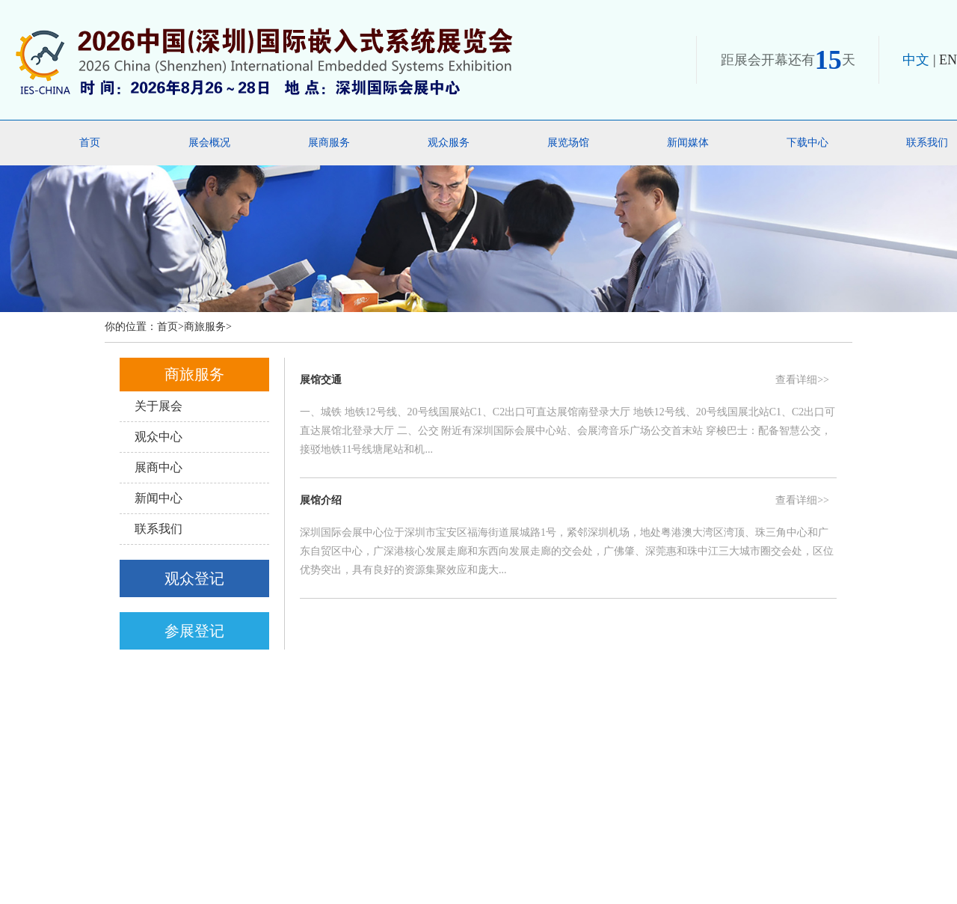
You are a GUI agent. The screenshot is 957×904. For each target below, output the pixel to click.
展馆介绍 (321, 500)
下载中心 (807, 142)
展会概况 (209, 142)
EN (948, 59)
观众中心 (158, 436)
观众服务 (449, 142)
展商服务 (329, 142)
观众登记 (194, 578)
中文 (915, 59)
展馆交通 (321, 379)
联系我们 (158, 528)
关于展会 (158, 406)
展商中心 (158, 467)
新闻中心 (158, 498)
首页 (89, 142)
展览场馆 (568, 142)
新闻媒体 (688, 142)
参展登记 (194, 631)
